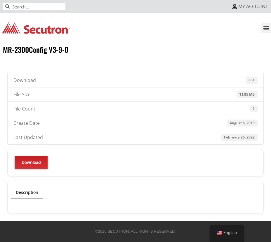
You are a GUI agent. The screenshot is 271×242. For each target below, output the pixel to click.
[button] (266, 28)
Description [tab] (27, 192)
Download (31, 162)
